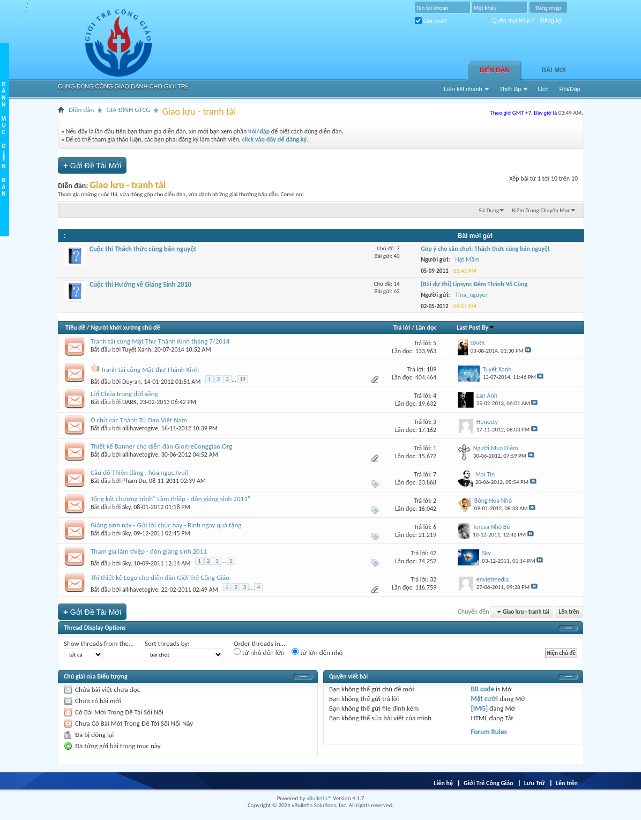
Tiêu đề (75, 327)
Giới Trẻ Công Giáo (488, 783)
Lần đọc (426, 327)
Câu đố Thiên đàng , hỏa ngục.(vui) (140, 472)
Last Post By (476, 327)
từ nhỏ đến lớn (259, 652)
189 (431, 369)
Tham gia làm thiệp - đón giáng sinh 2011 (149, 551)
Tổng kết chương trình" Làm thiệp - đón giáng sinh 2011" (170, 499)
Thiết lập (510, 89)
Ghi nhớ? (431, 21)
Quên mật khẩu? (513, 20)
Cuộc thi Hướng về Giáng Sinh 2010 (140, 284)
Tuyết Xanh (136, 349)
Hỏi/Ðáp (570, 89)
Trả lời (401, 327)
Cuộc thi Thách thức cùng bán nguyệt (143, 249)
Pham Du (134, 480)
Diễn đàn (495, 70)
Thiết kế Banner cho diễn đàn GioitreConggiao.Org (161, 446)
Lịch (543, 89)
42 (433, 553)
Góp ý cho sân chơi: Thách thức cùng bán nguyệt (485, 248)
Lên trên (569, 611)
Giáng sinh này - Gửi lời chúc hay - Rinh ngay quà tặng (166, 525)
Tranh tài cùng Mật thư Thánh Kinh (150, 370)
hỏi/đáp (259, 131)
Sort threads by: (167, 643)
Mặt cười (484, 699)
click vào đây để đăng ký (274, 139)
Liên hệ (443, 783)
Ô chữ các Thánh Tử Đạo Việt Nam (139, 420)
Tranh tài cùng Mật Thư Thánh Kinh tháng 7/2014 (160, 341)
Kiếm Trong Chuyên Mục (541, 210)
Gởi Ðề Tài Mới (92, 165)
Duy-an (131, 381)
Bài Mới (553, 70)
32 (433, 579)
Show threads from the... (99, 643)
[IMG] (479, 708)
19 (242, 379)
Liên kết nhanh (463, 89)
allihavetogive (140, 428)
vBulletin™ (319, 798)
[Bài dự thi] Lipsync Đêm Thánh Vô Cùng (474, 284)
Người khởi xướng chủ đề (125, 327)
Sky (126, 507)
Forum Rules (489, 732)
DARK (129, 402)
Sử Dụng (489, 210)
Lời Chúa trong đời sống (124, 394)
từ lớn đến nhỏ (317, 652)
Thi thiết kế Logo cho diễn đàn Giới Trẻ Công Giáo (160, 577)
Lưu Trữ (534, 783)
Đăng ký (551, 20)
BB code (482, 689)
